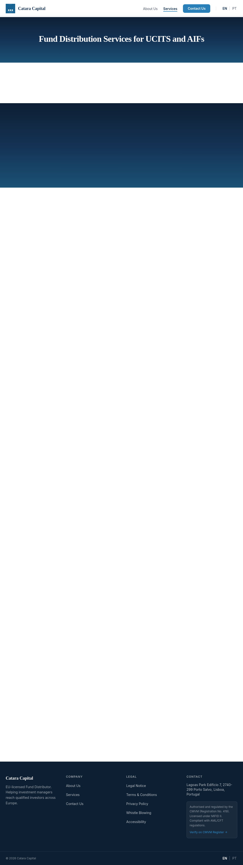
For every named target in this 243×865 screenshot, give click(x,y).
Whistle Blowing (138, 813)
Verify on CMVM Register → (208, 832)
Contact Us (197, 8)
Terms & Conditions (141, 795)
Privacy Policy (137, 804)
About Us (150, 9)
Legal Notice (136, 786)
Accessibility (136, 822)
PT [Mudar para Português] (234, 8)
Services (170, 9)
